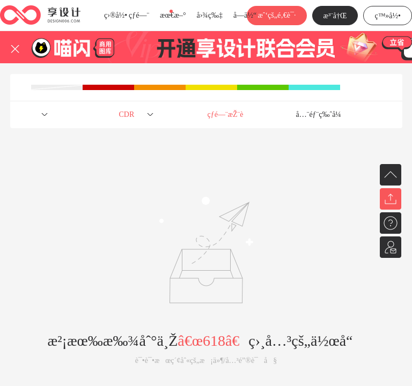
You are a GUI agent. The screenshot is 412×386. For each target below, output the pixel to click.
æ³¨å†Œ (335, 16)
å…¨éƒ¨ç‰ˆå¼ (321, 114)
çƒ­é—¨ (139, 15)
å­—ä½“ (244, 15)
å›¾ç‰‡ (209, 15)
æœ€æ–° (173, 15)
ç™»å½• (387, 16)
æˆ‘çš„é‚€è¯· (277, 15)
